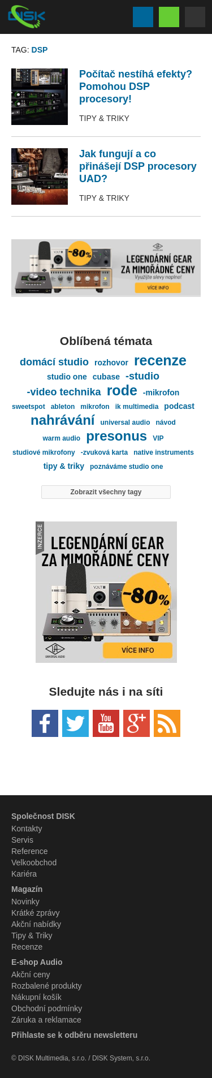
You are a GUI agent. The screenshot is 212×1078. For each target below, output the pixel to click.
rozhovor (111, 362)
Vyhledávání (143, 17)
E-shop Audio (36, 962)
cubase (106, 376)
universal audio (125, 422)
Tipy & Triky (104, 118)
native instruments (163, 452)
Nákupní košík (36, 997)
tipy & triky (64, 466)
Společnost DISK (43, 816)
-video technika (64, 392)
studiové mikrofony (43, 452)
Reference (29, 851)
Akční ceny (30, 974)
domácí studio (54, 362)
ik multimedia (137, 407)
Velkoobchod (34, 862)
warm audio (61, 438)
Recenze (26, 946)
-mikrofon (161, 392)
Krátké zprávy (35, 912)
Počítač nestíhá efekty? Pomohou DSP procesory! (135, 86)
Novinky (25, 901)
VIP (158, 438)
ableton (63, 407)
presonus (116, 436)
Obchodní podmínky (46, 1008)
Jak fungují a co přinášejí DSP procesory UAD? (138, 166)
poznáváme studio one (126, 467)
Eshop (169, 17)
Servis (22, 839)
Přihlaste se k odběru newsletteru (74, 1035)
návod (166, 422)
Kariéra (24, 873)
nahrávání (62, 420)
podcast (179, 406)
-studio (142, 376)
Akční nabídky (36, 924)
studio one (67, 376)
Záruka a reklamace (46, 1019)
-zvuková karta (104, 452)
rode (122, 390)
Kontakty (26, 828)
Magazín (26, 889)
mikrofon (94, 407)
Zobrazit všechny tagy (105, 492)
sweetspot (28, 407)
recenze (160, 360)
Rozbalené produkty (46, 985)
